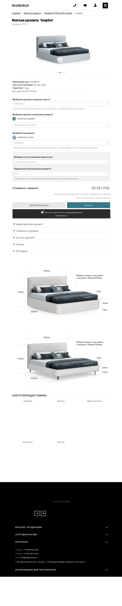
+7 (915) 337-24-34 (31, 553)
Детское (61, 442)
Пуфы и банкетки (94, 401)
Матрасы (61, 401)
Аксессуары (28, 442)
